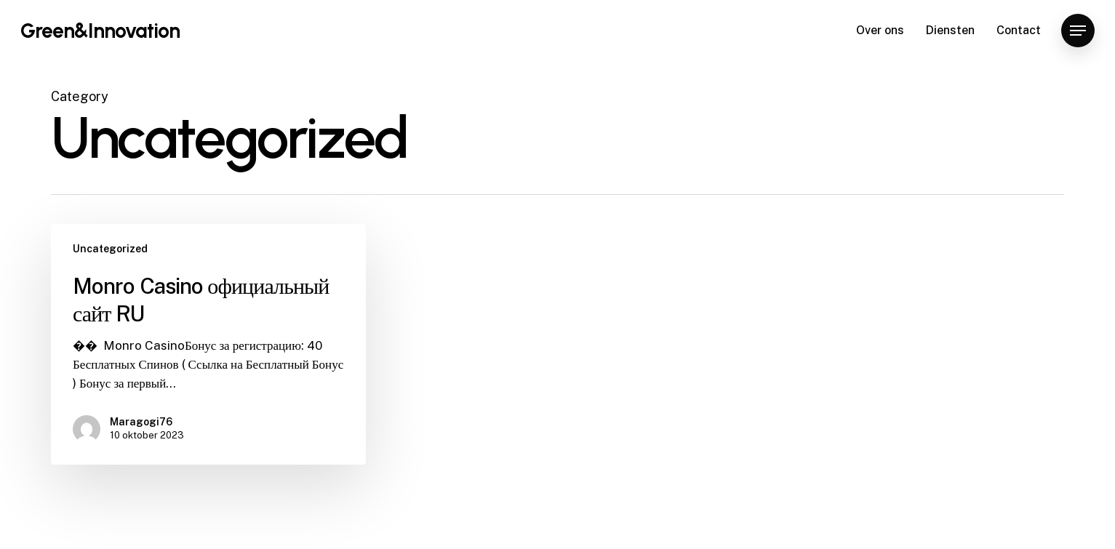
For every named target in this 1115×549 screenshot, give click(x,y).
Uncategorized (110, 249)
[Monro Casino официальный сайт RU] (208, 344)
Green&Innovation (100, 30)
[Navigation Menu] (1078, 31)
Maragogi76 (141, 422)
